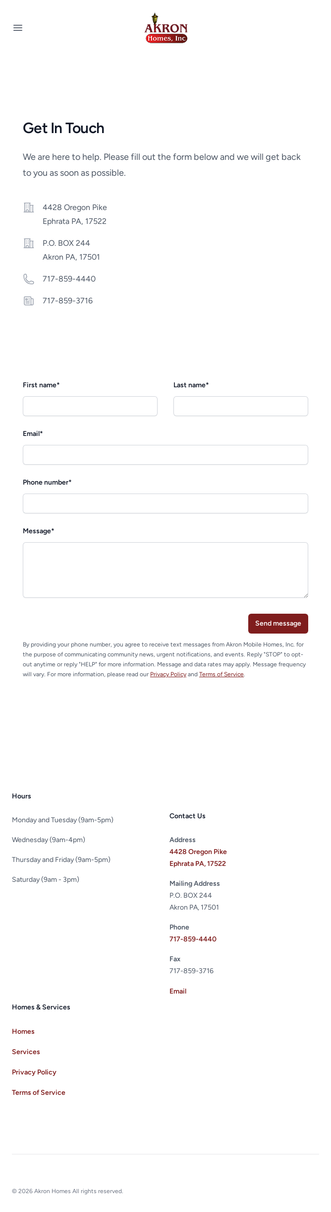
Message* (39, 531)
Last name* (191, 385)
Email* (33, 433)
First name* (41, 385)
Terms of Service (221, 674)
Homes (23, 1031)
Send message (278, 623)
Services (26, 1052)
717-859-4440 (69, 279)
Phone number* (47, 482)
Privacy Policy (168, 674)
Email (177, 991)
